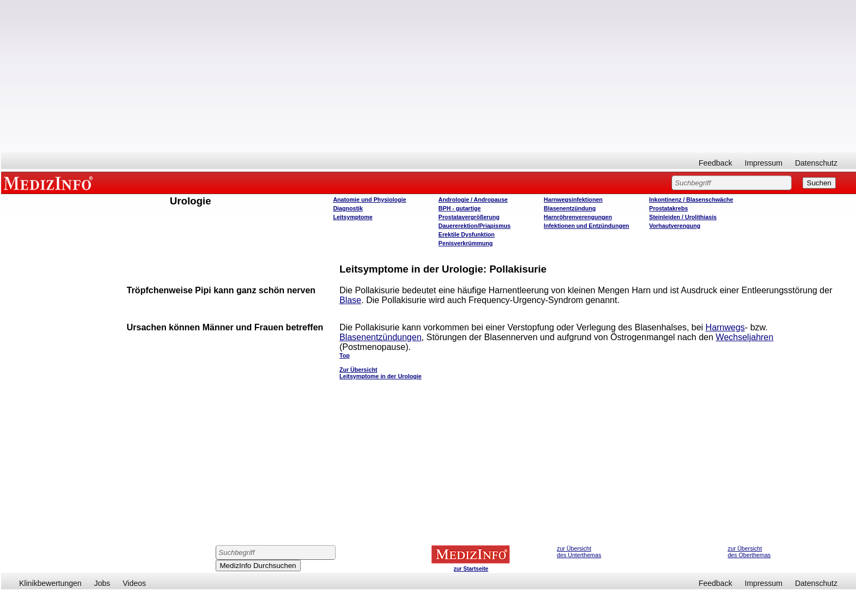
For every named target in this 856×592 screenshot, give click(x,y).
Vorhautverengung (674, 225)
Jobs (102, 583)
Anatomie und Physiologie (369, 199)
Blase (350, 300)
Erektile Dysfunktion (466, 234)
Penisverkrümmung (465, 243)
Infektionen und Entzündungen (586, 225)
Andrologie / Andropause (473, 199)
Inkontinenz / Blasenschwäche (691, 199)
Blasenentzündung (570, 208)
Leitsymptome (352, 217)
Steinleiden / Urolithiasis (683, 217)
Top (345, 355)
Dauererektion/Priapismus (474, 225)
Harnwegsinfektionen (573, 199)
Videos (134, 583)
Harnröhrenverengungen (578, 217)
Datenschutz (816, 163)
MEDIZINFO (50, 183)
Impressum (763, 163)
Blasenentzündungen (380, 337)
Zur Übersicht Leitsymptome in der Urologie (380, 372)
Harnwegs (725, 327)
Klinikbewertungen (50, 583)
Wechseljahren (745, 337)
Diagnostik (347, 208)
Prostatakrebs (668, 208)
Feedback (715, 163)
